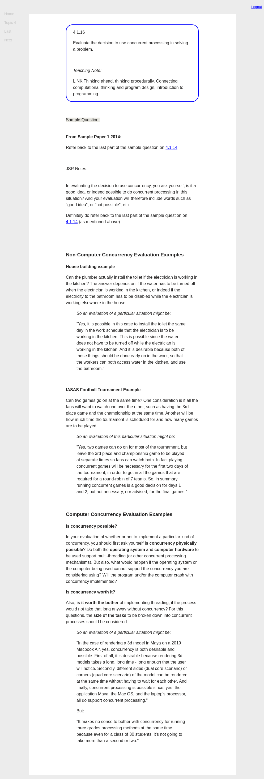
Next (8, 40)
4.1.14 (171, 147)
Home (9, 14)
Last (7, 31)
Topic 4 (10, 22)
